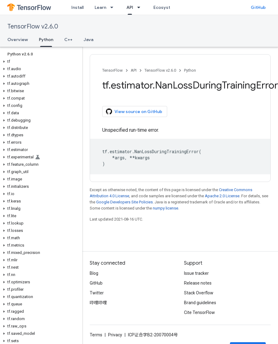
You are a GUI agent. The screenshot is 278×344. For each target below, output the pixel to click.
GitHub (258, 7)
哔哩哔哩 (98, 302)
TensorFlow (112, 70)
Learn (100, 7)
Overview (17, 39)
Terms (96, 334)
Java (88, 39)
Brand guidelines (200, 302)
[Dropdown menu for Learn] (113, 7)
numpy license (165, 208)
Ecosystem (165, 7)
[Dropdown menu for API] (140, 7)
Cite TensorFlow (199, 312)
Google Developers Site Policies (124, 202)
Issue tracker (196, 273)
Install (77, 7)
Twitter (97, 292)
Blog (94, 273)
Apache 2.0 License (222, 196)
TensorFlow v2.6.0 (32, 26)
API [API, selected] (129, 7)
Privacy (115, 334)
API (134, 70)
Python (190, 70)
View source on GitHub (134, 111)
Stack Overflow (198, 292)
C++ (68, 39)
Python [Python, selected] (46, 39)
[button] (40, 61)
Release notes (198, 283)
